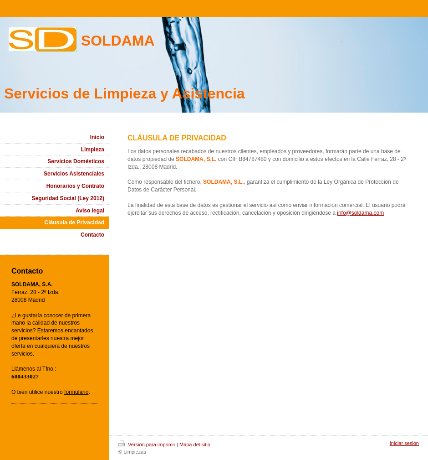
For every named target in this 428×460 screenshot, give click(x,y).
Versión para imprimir (147, 444)
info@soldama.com (360, 213)
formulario (76, 392)
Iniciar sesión (404, 443)
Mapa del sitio (194, 444)
